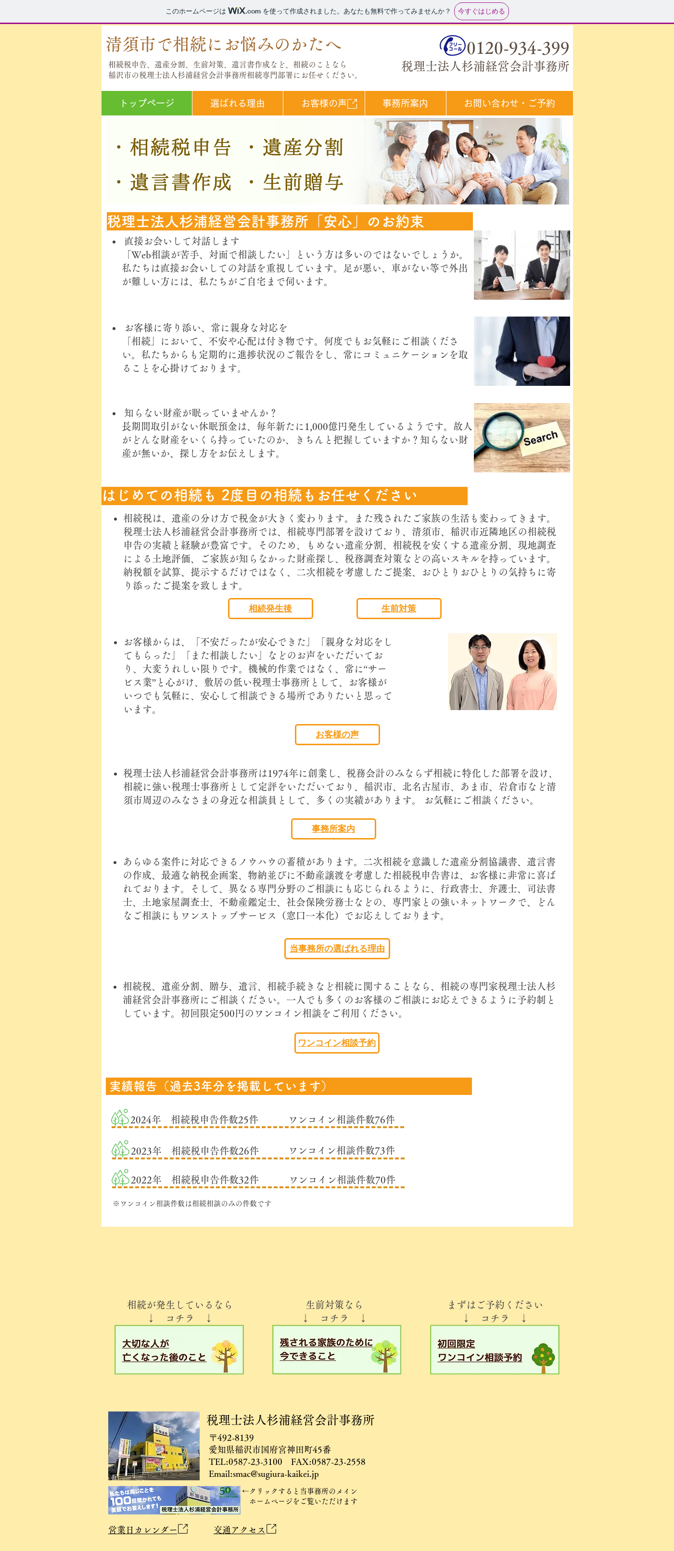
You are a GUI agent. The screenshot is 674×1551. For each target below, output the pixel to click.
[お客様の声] (337, 734)
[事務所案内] (333, 828)
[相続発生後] (270, 608)
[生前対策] (399, 608)
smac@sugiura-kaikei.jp (276, 1473)
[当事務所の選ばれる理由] (337, 948)
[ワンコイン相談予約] (337, 1043)
